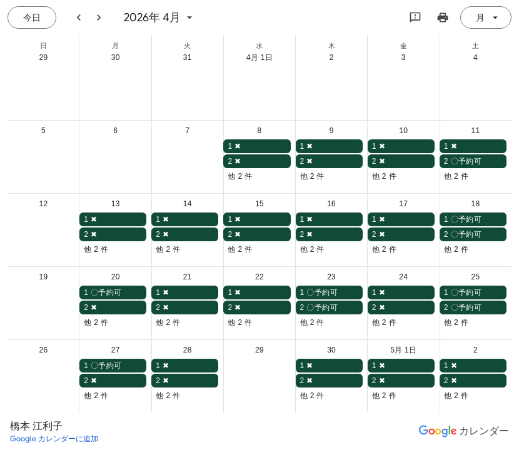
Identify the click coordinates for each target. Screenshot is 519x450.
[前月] (79, 18)
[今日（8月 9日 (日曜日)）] (32, 17)
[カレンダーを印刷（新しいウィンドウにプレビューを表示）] (443, 18)
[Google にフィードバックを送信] (415, 18)
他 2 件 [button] (240, 176)
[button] (256, 146)
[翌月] (99, 18)
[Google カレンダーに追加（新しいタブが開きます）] (54, 439)
